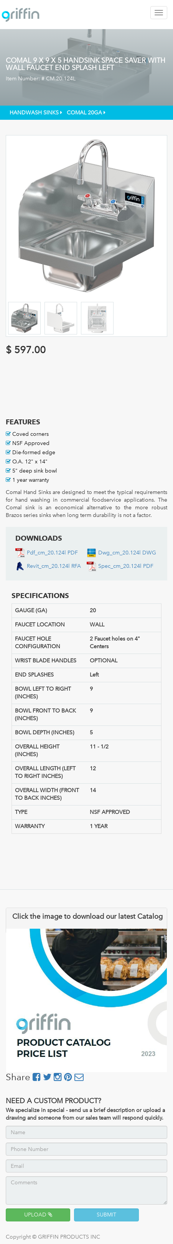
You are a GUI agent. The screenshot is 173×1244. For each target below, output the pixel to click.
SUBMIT (106, 1214)
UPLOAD (38, 1214)
